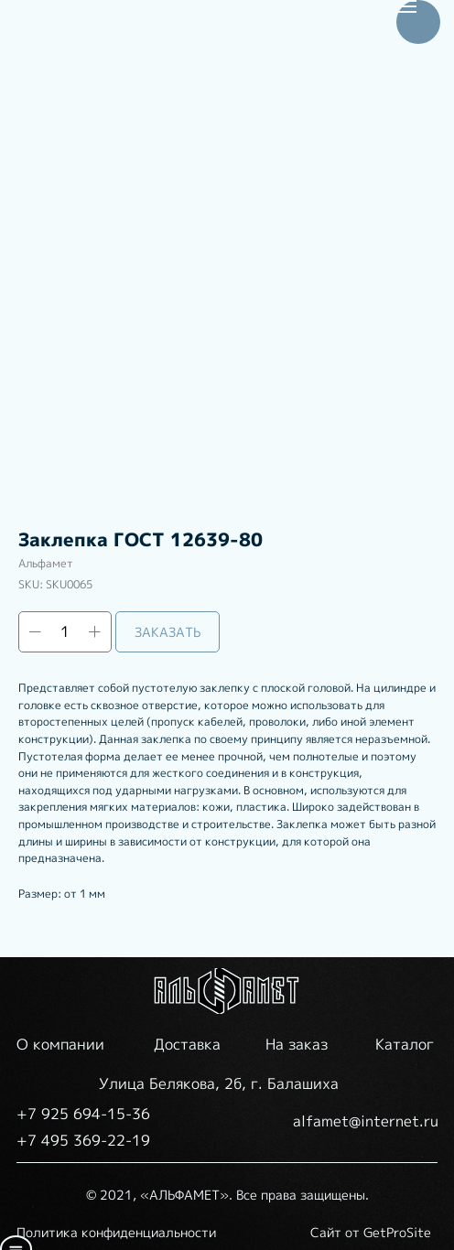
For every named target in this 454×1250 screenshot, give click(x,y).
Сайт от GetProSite (370, 1232)
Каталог (404, 1044)
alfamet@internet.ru (365, 1121)
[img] (227, 991)
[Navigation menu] (406, 6)
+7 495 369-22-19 (83, 1140)
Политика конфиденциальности (116, 1232)
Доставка (187, 1044)
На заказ (296, 1044)
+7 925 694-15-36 (83, 1114)
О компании (60, 1044)
